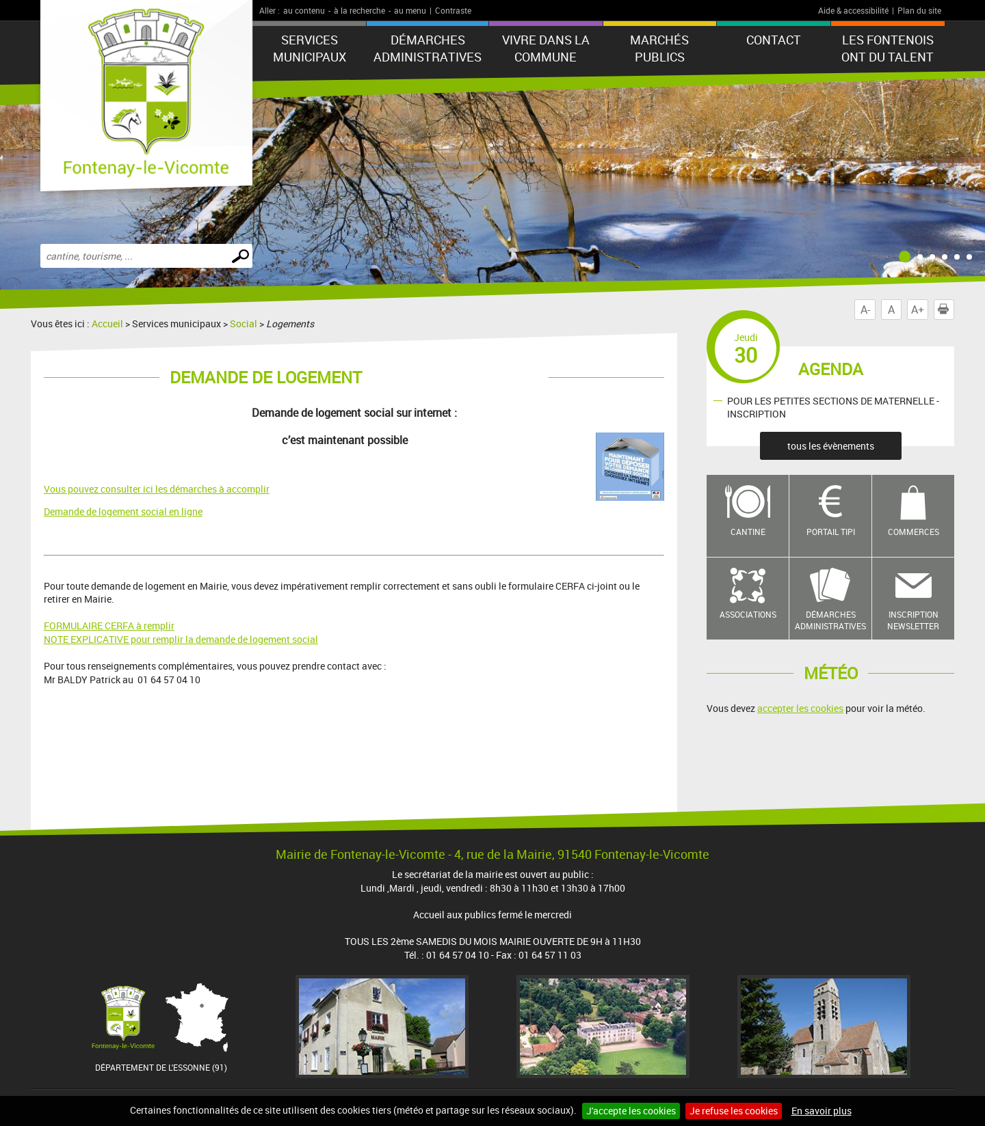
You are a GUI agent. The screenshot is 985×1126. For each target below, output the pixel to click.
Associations (748, 614)
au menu (410, 10)
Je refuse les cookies (734, 1110)
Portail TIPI (830, 531)
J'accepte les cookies (631, 1110)
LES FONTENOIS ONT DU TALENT (887, 48)
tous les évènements (830, 445)
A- (865, 309)
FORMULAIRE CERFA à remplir (109, 625)
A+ (917, 309)
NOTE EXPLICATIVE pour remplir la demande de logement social (181, 639)
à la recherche (359, 10)
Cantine (748, 531)
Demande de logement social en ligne (123, 511)
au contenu (304, 10)
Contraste (453, 10)
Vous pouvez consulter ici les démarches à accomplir (157, 488)
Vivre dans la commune (546, 48)
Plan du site (919, 10)
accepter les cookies (800, 708)
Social (243, 323)
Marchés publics (659, 48)
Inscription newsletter (913, 620)
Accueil (107, 323)
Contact (773, 39)
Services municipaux (309, 48)
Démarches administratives (427, 48)
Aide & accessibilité (853, 10)
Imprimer (946, 309)
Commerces (913, 531)
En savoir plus (821, 1110)
